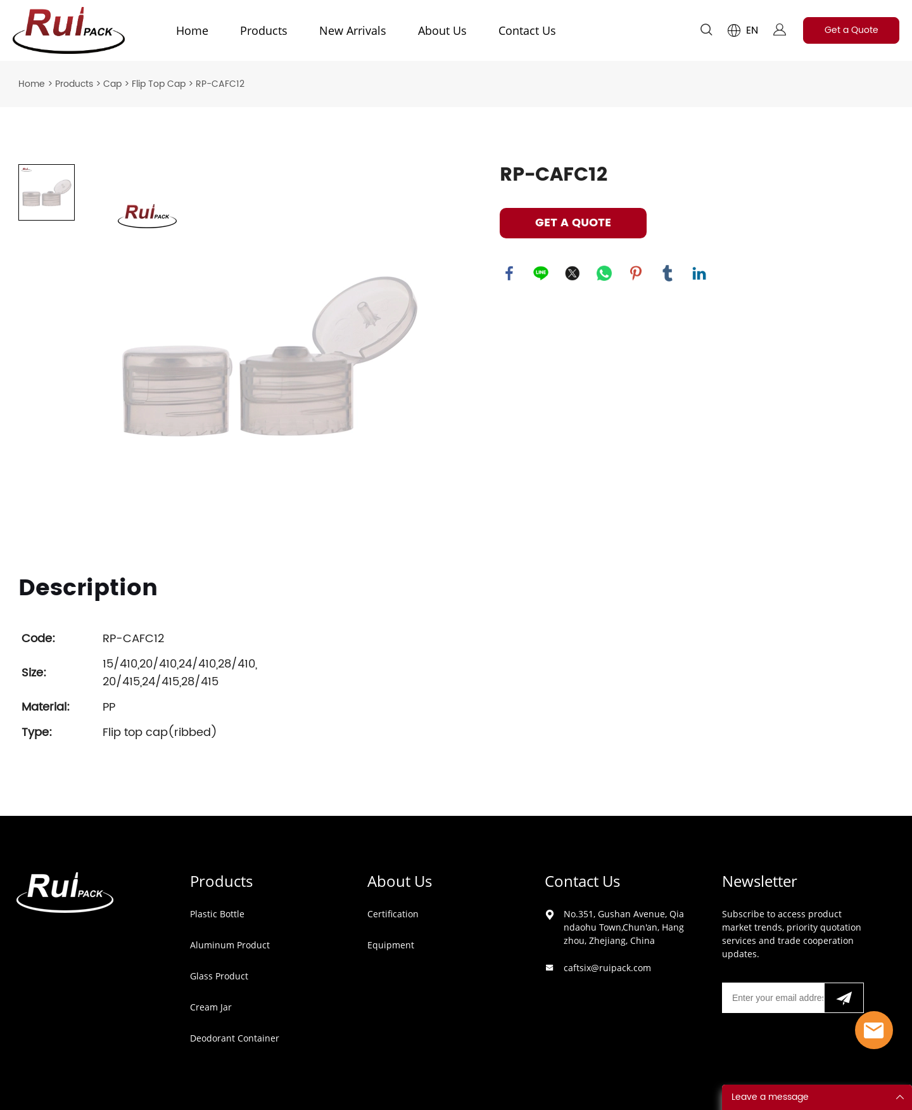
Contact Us (527, 30)
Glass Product (219, 976)
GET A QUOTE (573, 223)
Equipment (390, 945)
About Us (442, 30)
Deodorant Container (234, 1038)
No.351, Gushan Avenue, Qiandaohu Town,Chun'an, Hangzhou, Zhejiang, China (624, 927)
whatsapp (604, 273)
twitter (572, 273)
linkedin (699, 273)
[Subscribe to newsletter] (844, 998)
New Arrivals (352, 30)
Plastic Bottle (217, 914)
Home (192, 30)
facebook (509, 273)
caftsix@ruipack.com (607, 968)
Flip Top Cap (159, 84)
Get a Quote (851, 30)
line (540, 273)
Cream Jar (211, 1007)
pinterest (635, 273)
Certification (393, 914)
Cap (112, 84)
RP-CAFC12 (220, 84)
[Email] (773, 998)
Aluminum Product (230, 945)
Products (264, 30)
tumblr (667, 273)
